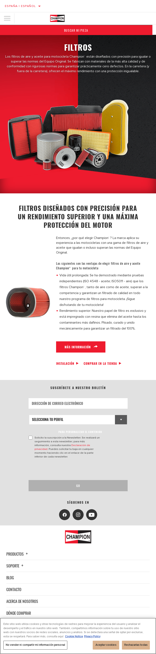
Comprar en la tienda (100, 363)
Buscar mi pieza (78, 30)
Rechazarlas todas (136, 645)
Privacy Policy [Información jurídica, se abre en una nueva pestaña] (92, 636)
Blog (10, 577)
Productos (17, 554)
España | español (20, 6)
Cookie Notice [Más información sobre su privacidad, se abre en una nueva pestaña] (74, 636)
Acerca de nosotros (22, 601)
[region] (78, 636)
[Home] (57, 18)
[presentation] (64, 469)
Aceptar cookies (105, 645)
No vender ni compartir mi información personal (35, 645)
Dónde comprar (18, 613)
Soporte (15, 566)
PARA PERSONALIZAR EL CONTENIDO (80, 432)
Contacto (13, 589)
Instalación (65, 363)
